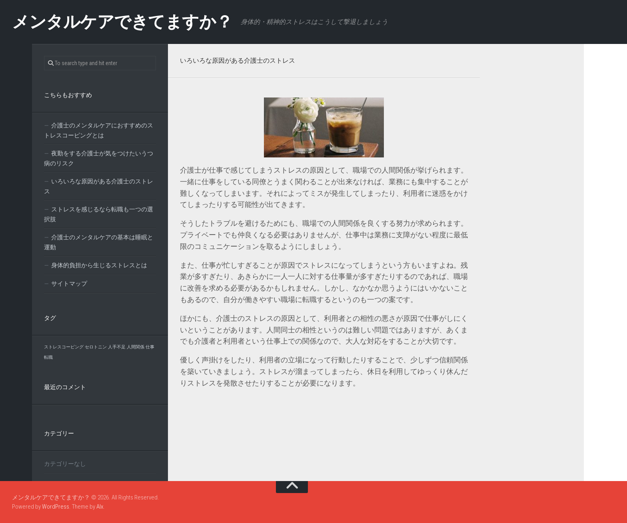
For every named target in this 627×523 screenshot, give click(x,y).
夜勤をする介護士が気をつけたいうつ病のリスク (98, 158)
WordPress (55, 506)
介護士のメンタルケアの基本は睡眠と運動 (98, 242)
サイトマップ (69, 283)
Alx (99, 506)
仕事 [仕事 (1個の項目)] (150, 347)
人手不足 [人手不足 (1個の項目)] (117, 347)
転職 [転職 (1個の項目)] (48, 357)
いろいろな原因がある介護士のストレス (98, 186)
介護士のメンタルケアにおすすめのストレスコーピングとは (98, 130)
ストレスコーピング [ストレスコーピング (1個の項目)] (64, 347)
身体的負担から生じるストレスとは (99, 265)
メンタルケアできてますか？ (122, 22)
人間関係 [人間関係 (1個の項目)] (135, 347)
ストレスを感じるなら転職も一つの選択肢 (98, 214)
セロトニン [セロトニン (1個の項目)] (96, 347)
